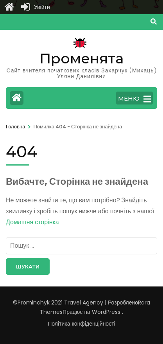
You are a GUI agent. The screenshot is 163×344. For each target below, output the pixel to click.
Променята (81, 58)
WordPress (106, 312)
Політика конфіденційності (81, 323)
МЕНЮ (134, 99)
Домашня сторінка (32, 222)
